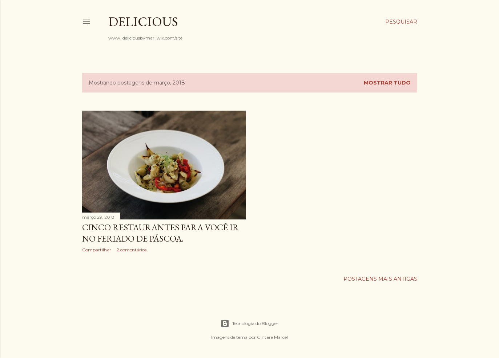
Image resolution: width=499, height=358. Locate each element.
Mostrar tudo (387, 82)
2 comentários (131, 249)
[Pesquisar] (401, 21)
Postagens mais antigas (380, 279)
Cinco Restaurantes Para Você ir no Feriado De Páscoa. (160, 233)
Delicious (143, 21)
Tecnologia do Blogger (249, 323)
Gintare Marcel (272, 337)
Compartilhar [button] (96, 249)
